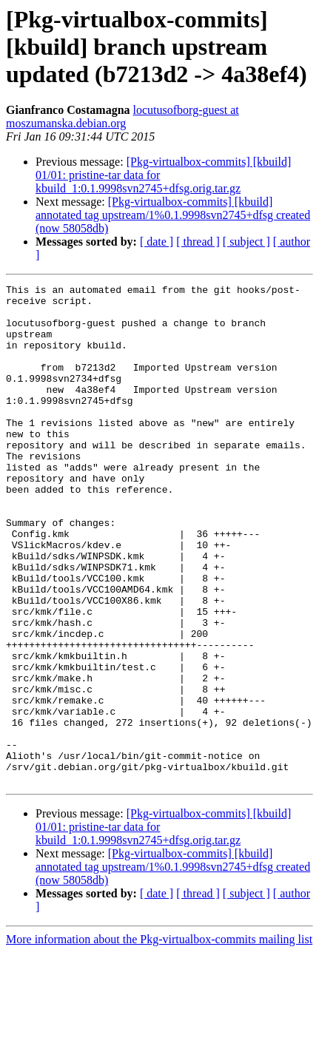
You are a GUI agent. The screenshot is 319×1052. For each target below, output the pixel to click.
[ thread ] (198, 241)
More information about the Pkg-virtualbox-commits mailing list (159, 1039)
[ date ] (156, 241)
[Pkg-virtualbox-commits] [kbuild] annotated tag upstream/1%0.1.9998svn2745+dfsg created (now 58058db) (173, 215)
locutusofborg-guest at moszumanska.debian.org (122, 116)
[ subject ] (246, 241)
